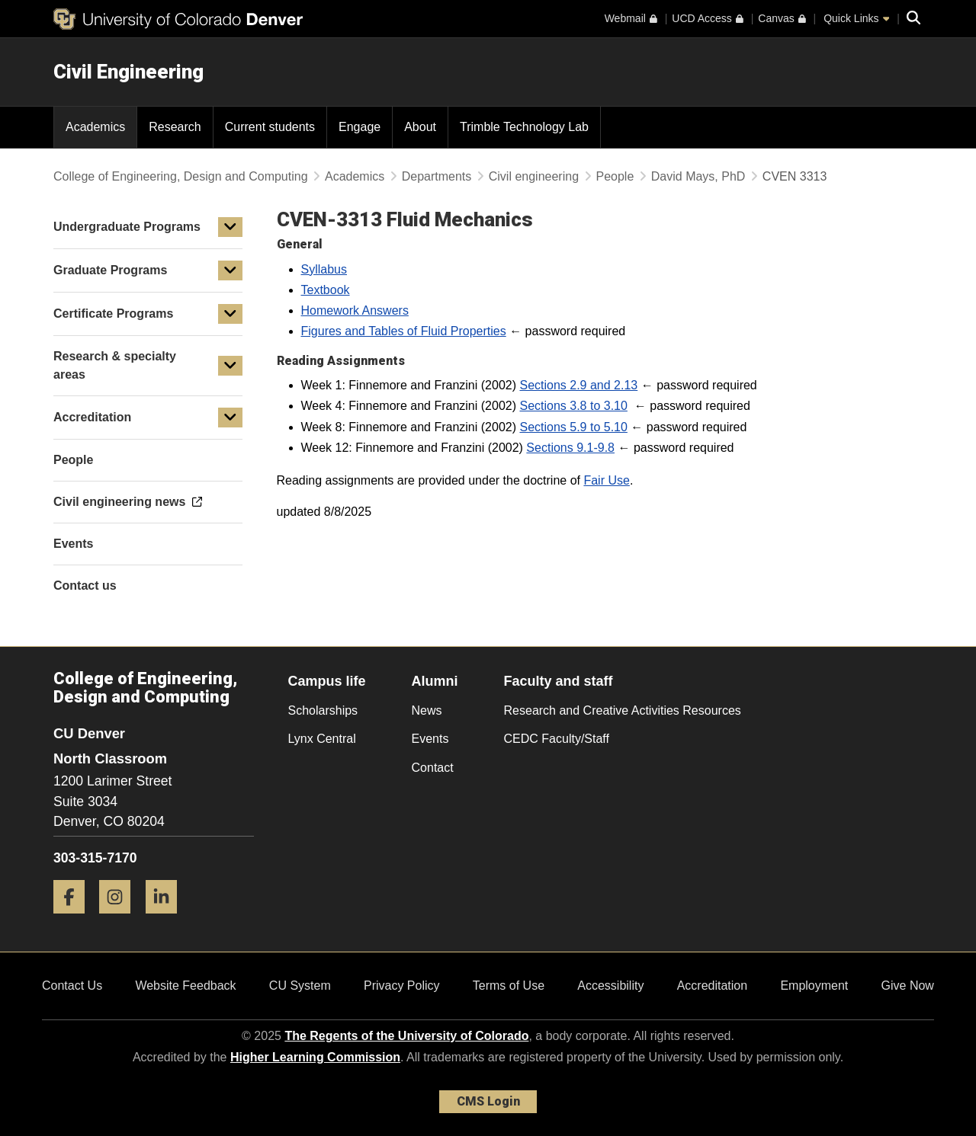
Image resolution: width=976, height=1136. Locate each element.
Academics (354, 176)
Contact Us (72, 985)
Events (430, 738)
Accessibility (610, 985)
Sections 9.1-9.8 (570, 447)
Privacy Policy (402, 985)
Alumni (435, 681)
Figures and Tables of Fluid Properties (403, 331)
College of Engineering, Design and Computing (180, 176)
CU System (300, 985)
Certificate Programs (113, 313)
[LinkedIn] (167, 919)
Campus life (327, 681)
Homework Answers (355, 310)
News (427, 710)
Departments (437, 176)
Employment (814, 985)
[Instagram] (120, 919)
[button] (230, 227)
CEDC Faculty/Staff (556, 738)
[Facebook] (74, 919)
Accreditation (92, 417)
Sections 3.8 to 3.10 (573, 405)
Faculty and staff (558, 681)
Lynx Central (322, 738)
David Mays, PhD (698, 176)
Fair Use (606, 480)
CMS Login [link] (488, 1101)
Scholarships (323, 710)
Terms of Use (508, 985)
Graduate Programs (110, 270)
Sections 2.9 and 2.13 (578, 385)
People (615, 176)
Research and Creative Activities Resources (622, 710)
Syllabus (324, 269)
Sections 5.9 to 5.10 (573, 427)
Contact (433, 767)
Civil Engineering (128, 71)
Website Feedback (185, 985)
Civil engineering (534, 176)
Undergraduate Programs (127, 226)
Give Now (907, 985)
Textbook (325, 289)
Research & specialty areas (114, 365)
